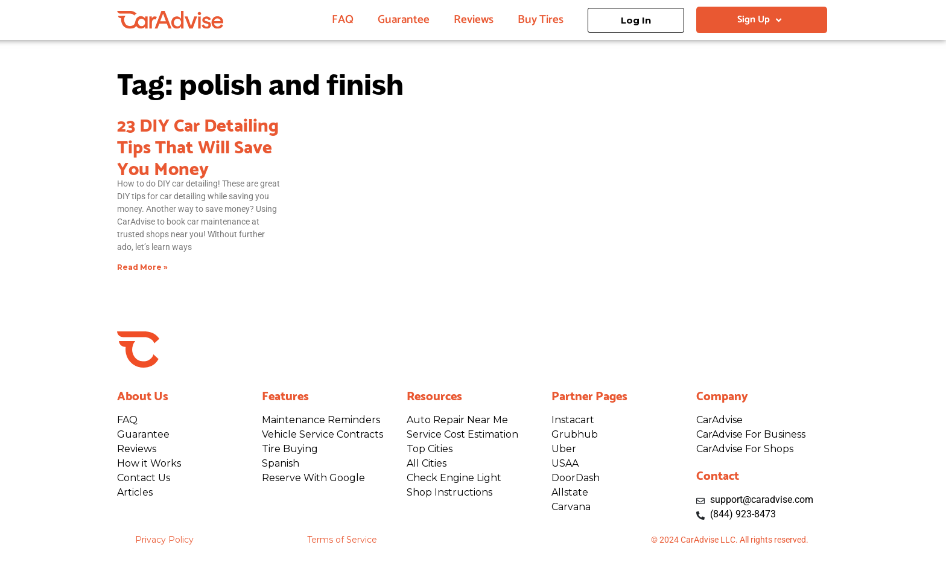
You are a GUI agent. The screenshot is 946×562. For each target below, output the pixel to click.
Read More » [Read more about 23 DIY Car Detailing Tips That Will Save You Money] (142, 267)
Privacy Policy (164, 539)
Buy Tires (540, 19)
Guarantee (404, 19)
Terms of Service (342, 539)
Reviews (474, 19)
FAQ (343, 19)
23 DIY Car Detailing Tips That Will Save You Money (198, 144)
